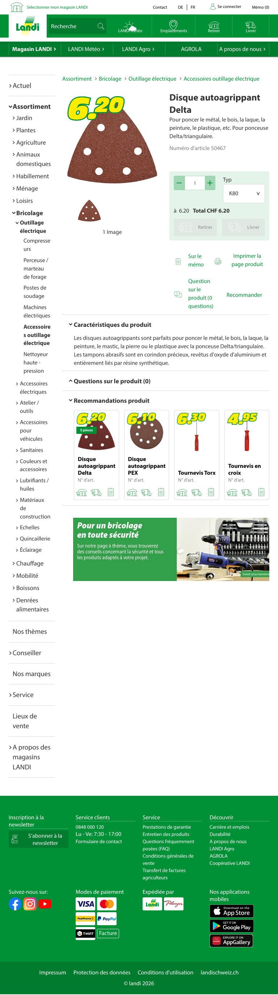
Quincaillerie (35, 538)
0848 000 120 (90, 827)
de (180, 7)
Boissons (27, 588)
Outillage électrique (152, 78)
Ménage (27, 188)
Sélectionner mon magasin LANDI (57, 7)
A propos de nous (240, 49)
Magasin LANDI (32, 49)
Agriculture (31, 142)
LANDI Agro (136, 49)
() (260, 7)
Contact (160, 7)
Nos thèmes (30, 631)
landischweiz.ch (220, 972)
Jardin (24, 118)
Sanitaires (31, 450)
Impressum (52, 972)
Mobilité (27, 575)
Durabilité (220, 834)
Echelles (29, 527)
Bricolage (29, 213)
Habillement (32, 176)
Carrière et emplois (229, 827)
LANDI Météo (84, 49)
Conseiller (27, 652)
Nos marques (32, 673)
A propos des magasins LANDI (32, 757)
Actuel (22, 85)
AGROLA (191, 49)
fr (193, 7)
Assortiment (32, 106)
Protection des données (102, 972)
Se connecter (229, 6)
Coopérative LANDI (230, 863)
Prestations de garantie (167, 827)
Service (23, 694)
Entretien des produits (166, 834)
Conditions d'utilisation (165, 972)
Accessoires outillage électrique (37, 335)
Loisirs (24, 200)
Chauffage (30, 563)
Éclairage (31, 550)
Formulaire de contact (99, 841)
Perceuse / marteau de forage (36, 269)
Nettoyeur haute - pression (36, 363)
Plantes (25, 130)
